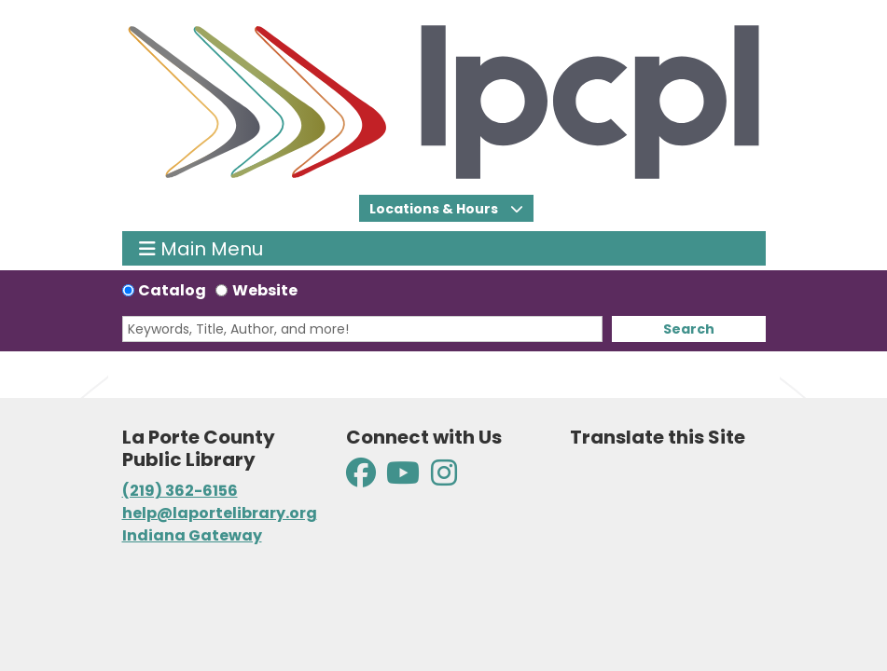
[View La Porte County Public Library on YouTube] (403, 478)
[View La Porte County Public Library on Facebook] (362, 478)
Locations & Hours (435, 208)
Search (688, 329)
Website (265, 290)
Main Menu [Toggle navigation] (201, 248)
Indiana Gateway (192, 535)
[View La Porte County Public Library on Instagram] (444, 478)
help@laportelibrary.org (219, 513)
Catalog (172, 290)
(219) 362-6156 (180, 490)
